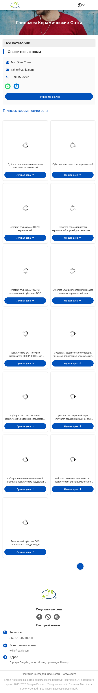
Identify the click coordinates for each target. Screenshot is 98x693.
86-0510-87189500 (22, 638)
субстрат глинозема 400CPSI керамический (25, 229)
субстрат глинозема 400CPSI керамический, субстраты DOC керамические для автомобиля (25, 292)
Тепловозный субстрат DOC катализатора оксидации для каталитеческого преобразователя (25, 543)
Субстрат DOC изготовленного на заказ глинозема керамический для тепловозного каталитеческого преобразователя (73, 292)
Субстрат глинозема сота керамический (72, 164)
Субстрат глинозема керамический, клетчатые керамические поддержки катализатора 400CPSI (25, 480)
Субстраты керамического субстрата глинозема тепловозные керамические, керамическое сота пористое (73, 355)
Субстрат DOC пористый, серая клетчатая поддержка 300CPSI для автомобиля (72, 417)
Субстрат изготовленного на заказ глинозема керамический (25, 166)
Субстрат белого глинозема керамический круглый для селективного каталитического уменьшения (73, 229)
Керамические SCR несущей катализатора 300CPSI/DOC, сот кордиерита (25, 355)
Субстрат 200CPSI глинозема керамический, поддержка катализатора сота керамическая (25, 417)
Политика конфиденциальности (41, 674)
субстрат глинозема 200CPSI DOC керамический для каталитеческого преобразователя (73, 480)
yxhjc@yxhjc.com (22, 69)
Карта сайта (69, 674)
